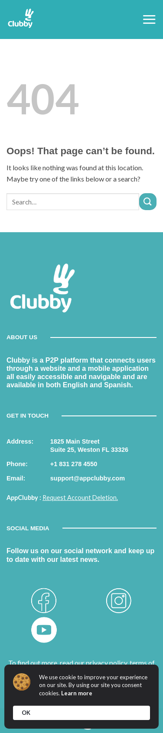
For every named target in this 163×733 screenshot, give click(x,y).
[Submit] (147, 201)
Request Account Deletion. (80, 497)
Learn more (76, 693)
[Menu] (149, 19)
